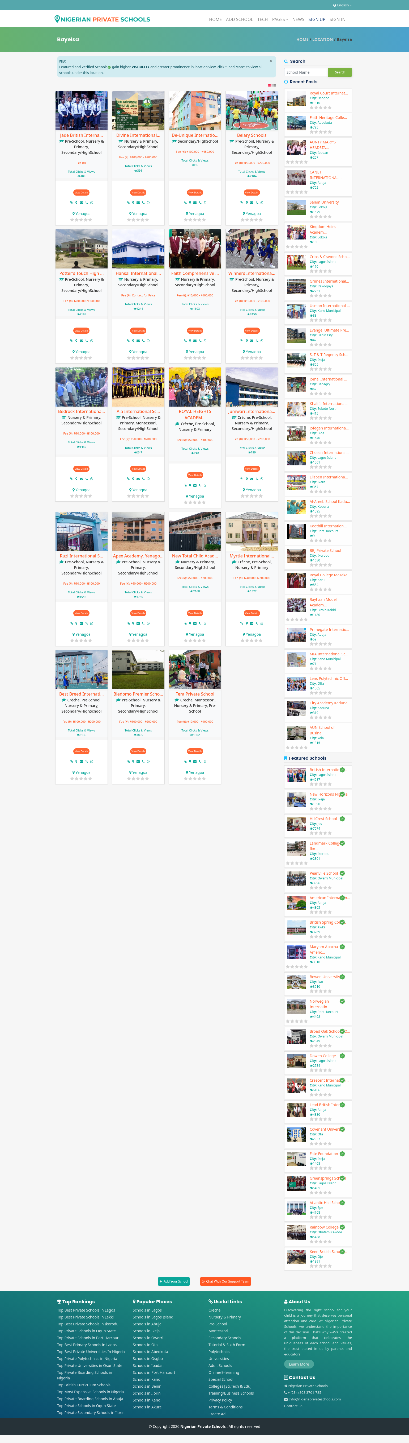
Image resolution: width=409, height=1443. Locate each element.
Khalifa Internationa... (328, 403)
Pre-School (74, 141)
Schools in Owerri (148, 1337)
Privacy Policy (220, 1400)
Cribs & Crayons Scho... (330, 256)
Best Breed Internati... (81, 694)
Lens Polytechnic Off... (329, 678)
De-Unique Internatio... (195, 135)
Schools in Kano (146, 1379)
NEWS (298, 19)
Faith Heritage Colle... (328, 117)
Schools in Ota (145, 1344)
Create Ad (216, 1413)
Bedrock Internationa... (81, 411)
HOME (215, 19)
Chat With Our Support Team (227, 1281)
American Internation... (330, 897)
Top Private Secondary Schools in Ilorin (91, 1412)
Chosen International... (330, 452)
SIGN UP (317, 19)
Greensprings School (328, 1178)
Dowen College (323, 1055)
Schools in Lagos (147, 1310)
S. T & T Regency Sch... (329, 354)
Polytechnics (219, 1351)
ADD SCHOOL (239, 19)
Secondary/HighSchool (81, 152)
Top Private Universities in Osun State (89, 1365)
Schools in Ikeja (146, 1330)
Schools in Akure (147, 1406)
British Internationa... (328, 769)
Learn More (299, 1364)
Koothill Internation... (328, 525)
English (342, 5)
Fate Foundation (324, 1153)
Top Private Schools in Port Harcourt (88, 1337)
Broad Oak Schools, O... (330, 1031)
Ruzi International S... (81, 556)
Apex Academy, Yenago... (138, 556)
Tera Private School (195, 694)
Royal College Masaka (328, 574)
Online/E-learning (223, 1372)
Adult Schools (220, 1365)
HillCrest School (323, 818)
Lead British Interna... (328, 1104)
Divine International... (138, 135)
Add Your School (176, 1281)
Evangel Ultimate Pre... (329, 330)
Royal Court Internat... (329, 93)
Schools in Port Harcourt (154, 1372)
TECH (262, 19)
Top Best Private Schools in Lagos (86, 1310)
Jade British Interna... (81, 135)
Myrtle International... (251, 556)
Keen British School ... (328, 1251)
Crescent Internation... (329, 1080)
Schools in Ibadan (148, 1365)
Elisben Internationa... (329, 476)
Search (340, 72)
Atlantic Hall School (326, 1202)
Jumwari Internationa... (251, 411)
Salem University (324, 202)
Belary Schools (252, 135)
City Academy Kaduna (328, 702)
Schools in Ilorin (147, 1393)
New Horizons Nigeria (329, 794)
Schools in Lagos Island (153, 1317)
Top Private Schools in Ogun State (86, 1330)
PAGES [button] (278, 19)
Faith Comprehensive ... (195, 273)
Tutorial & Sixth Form (226, 1344)
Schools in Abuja (147, 1323)
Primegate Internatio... (329, 629)
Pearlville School (324, 873)
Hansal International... (138, 273)
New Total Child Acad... (195, 556)
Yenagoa (83, 213)
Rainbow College (324, 1227)
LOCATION (322, 39)
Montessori (146, 422)
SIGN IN (338, 19)
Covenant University (327, 1129)
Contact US (293, 1405)
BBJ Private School (325, 550)
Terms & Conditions (225, 1406)
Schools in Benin (147, 1386)
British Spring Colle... (328, 922)
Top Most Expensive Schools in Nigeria (90, 1391)
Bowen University (325, 976)
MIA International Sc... (329, 653)
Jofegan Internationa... (329, 428)
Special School (220, 1379)
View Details (81, 192)
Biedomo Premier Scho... (138, 694)
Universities (218, 1358)
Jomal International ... (328, 379)
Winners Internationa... (251, 273)
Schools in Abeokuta (150, 1351)
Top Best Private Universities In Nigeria (91, 1351)
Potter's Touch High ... (81, 273)
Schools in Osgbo (148, 1358)
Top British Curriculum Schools (83, 1384)
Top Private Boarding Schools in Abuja (90, 1398)
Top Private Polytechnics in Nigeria (87, 1358)
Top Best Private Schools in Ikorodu (87, 1323)
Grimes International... (329, 281)
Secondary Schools (224, 1337)
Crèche (187, 423)
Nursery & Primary (140, 141)
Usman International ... (330, 305)
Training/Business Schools (231, 1393)
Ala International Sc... (138, 411)
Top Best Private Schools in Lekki (85, 1317)
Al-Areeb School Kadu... (330, 501)
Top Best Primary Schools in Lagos (87, 1344)
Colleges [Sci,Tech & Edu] (230, 1386)
